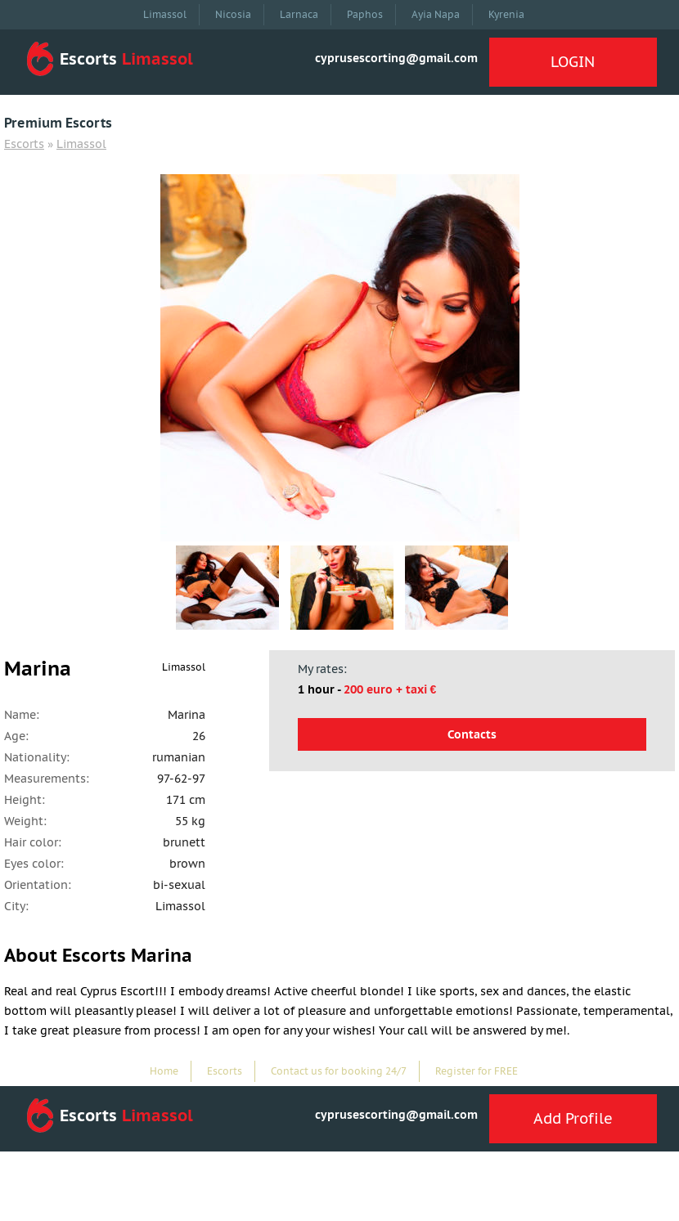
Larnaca (299, 14)
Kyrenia (506, 14)
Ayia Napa (435, 14)
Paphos (365, 14)
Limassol (165, 14)
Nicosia (233, 14)
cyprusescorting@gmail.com (396, 58)
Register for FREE (476, 1071)
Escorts (24, 144)
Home (164, 1071)
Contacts (472, 734)
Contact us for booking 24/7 (339, 1071)
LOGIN (573, 61)
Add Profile (573, 1118)
